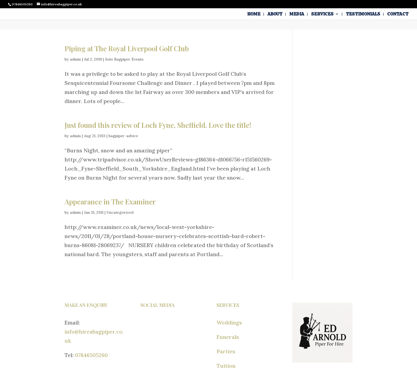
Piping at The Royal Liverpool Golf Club (127, 48)
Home (253, 14)
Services (322, 14)
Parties (225, 351)
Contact (397, 14)
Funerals (227, 337)
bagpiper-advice (123, 135)
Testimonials (363, 14)
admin (75, 59)
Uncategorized (120, 212)
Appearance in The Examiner (110, 201)
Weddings (229, 322)
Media (296, 14)
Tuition (225, 365)
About (274, 14)
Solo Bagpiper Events (124, 59)
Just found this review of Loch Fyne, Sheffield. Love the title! (158, 125)
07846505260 (91, 355)
